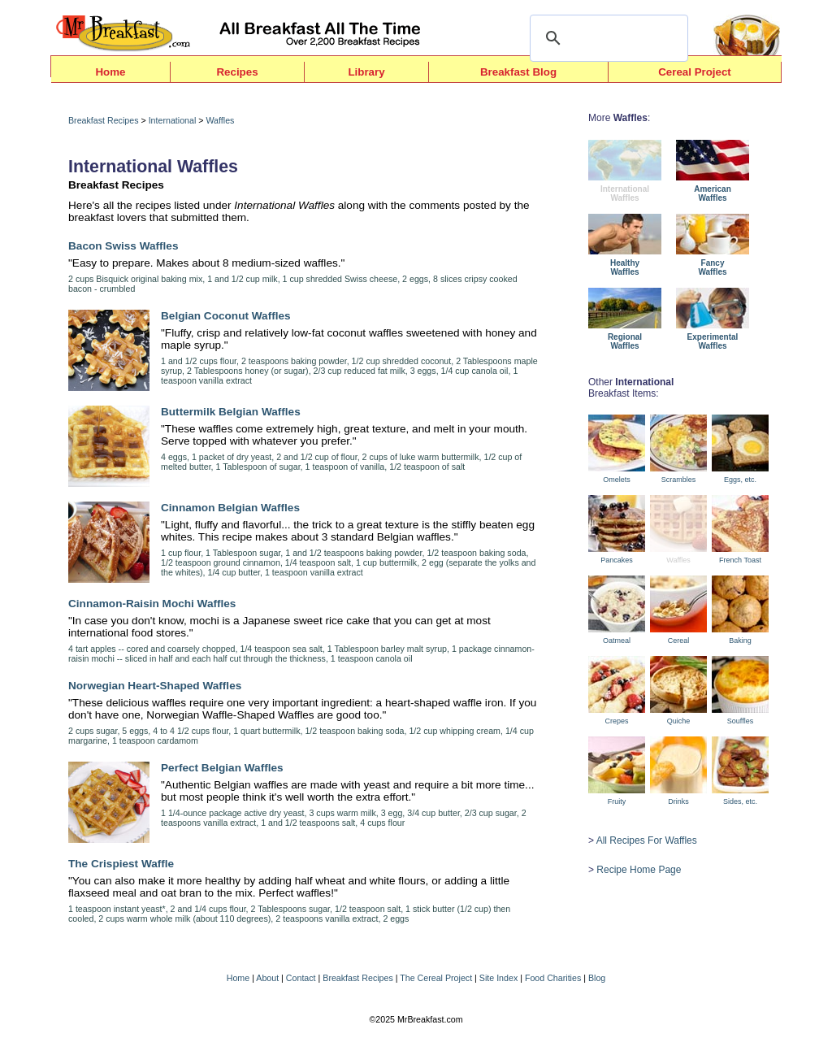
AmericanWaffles (712, 193)
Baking (740, 640)
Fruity (617, 801)
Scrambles (678, 480)
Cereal (679, 640)
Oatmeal (616, 640)
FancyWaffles (712, 267)
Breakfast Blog (518, 72)
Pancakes (616, 560)
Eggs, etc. (740, 480)
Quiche (679, 721)
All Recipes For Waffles (646, 840)
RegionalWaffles (625, 341)
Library (366, 72)
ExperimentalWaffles (713, 341)
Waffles (220, 120)
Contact (301, 978)
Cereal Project (694, 72)
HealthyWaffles (624, 267)
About (267, 978)
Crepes (616, 721)
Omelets (616, 480)
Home (110, 72)
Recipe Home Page (638, 869)
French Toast (740, 560)
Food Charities (553, 978)
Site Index (498, 978)
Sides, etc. (740, 801)
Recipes (237, 72)
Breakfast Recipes (103, 120)
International (173, 120)
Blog (596, 978)
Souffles (740, 721)
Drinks (678, 801)
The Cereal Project (436, 978)
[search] (606, 38)
